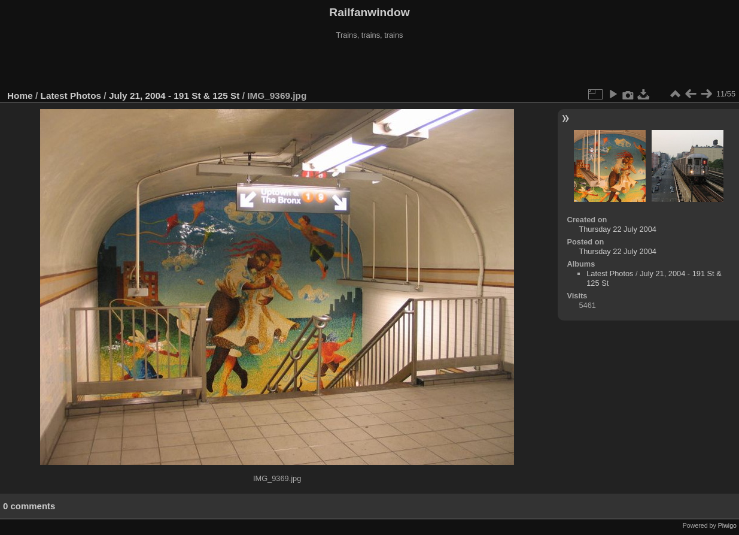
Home (20, 95)
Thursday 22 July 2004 (617, 229)
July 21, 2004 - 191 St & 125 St (174, 95)
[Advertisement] (370, 65)
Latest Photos (71, 95)
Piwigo (727, 525)
